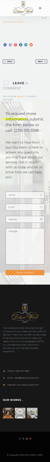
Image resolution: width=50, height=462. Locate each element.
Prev (7, 61)
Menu (40, 8)
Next (42, 61)
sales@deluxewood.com (26, 378)
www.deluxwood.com (28, 385)
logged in (21, 96)
